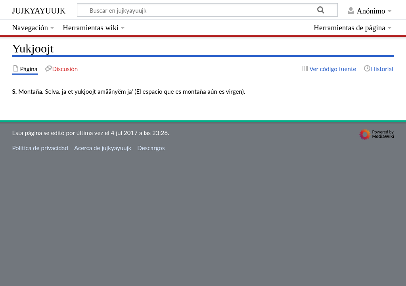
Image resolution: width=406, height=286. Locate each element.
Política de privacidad (40, 147)
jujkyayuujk (38, 10)
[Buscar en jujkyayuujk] (207, 10)
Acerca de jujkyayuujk (102, 147)
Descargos (151, 147)
